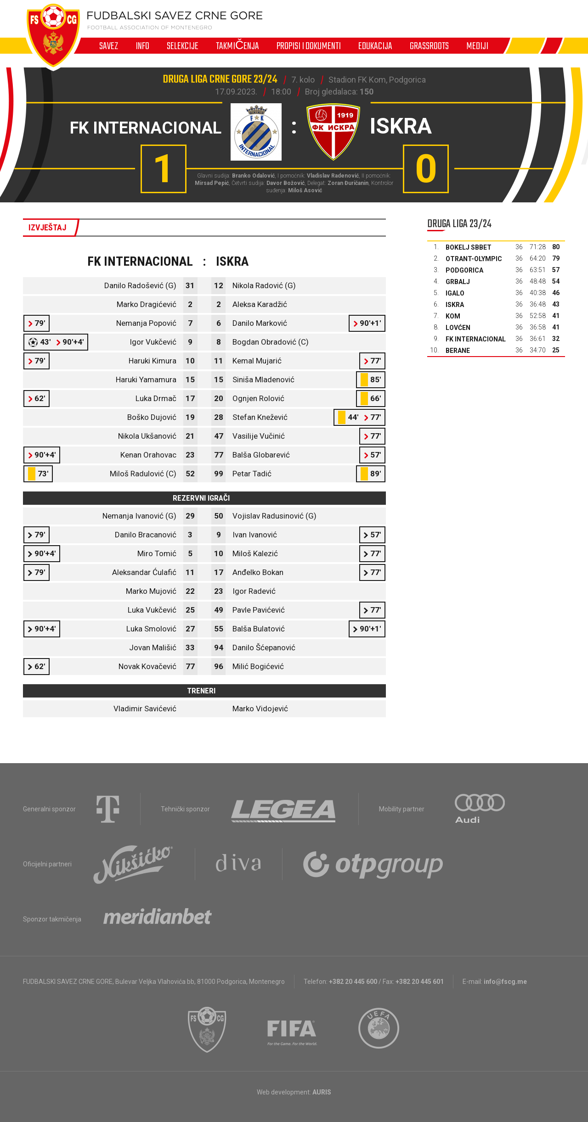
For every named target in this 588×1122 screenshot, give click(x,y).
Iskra (455, 304)
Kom (453, 316)
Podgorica (464, 270)
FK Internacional (476, 339)
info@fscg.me (505, 981)
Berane (458, 350)
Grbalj (458, 281)
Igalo (455, 293)
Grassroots (429, 46)
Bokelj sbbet (469, 247)
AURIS (321, 1092)
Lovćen (458, 327)
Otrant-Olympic (474, 258)
